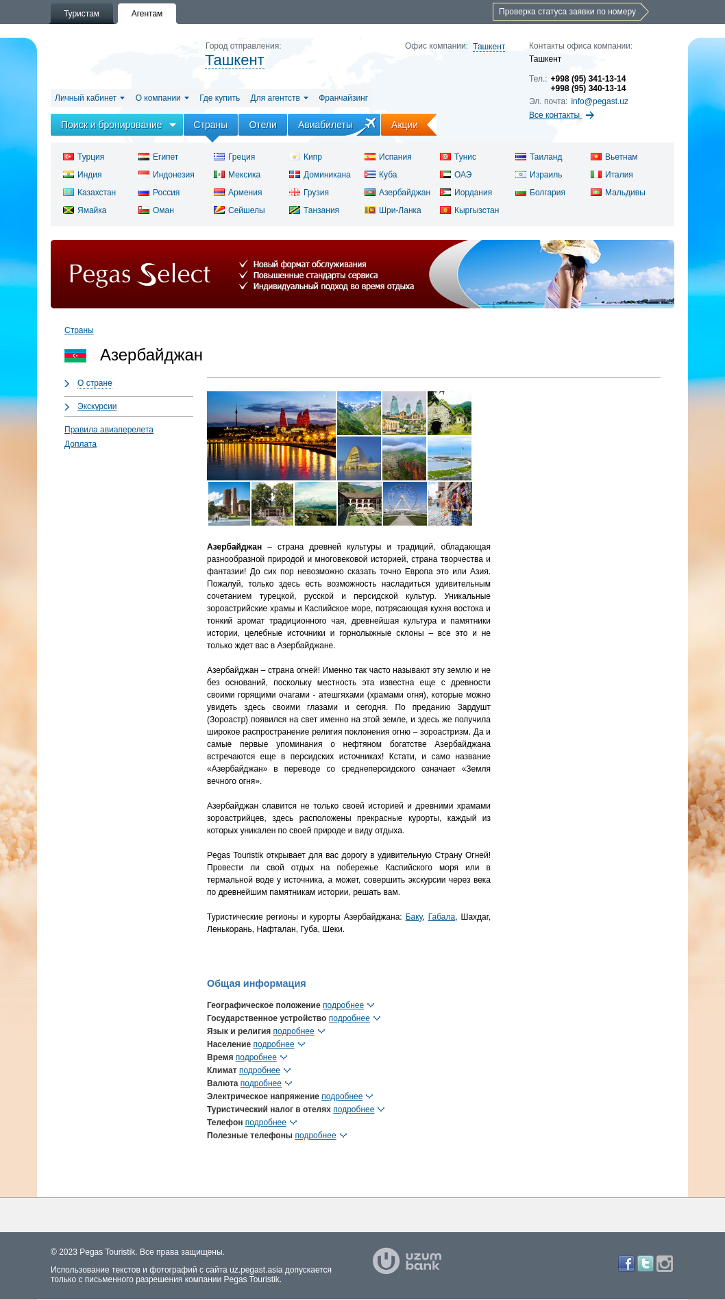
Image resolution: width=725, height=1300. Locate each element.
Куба (381, 175)
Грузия (309, 192)
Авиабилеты (325, 124)
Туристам (81, 14)
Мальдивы (618, 192)
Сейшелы (239, 210)
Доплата (80, 444)
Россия (159, 192)
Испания (388, 157)
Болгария (540, 192)
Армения (238, 192)
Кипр (305, 157)
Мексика (237, 175)
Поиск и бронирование (111, 124)
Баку (414, 917)
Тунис (458, 157)
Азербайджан (397, 192)
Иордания (466, 192)
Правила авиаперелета (108, 429)
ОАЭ (455, 175)
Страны (211, 124)
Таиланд (538, 157)
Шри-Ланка (393, 210)
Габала (441, 917)
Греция (234, 157)
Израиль (538, 175)
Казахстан (89, 192)
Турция (83, 157)
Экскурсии (96, 406)
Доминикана (320, 175)
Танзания (314, 210)
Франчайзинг (343, 98)
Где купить (219, 98)
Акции (414, 125)
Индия (82, 175)
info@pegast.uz (599, 101)
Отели (262, 124)
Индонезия (166, 175)
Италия (612, 175)
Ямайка (84, 210)
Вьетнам (614, 157)
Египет (158, 157)
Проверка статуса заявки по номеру (567, 11)
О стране (94, 383)
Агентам (147, 14)
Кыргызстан (469, 210)
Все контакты (561, 115)
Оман (156, 210)
